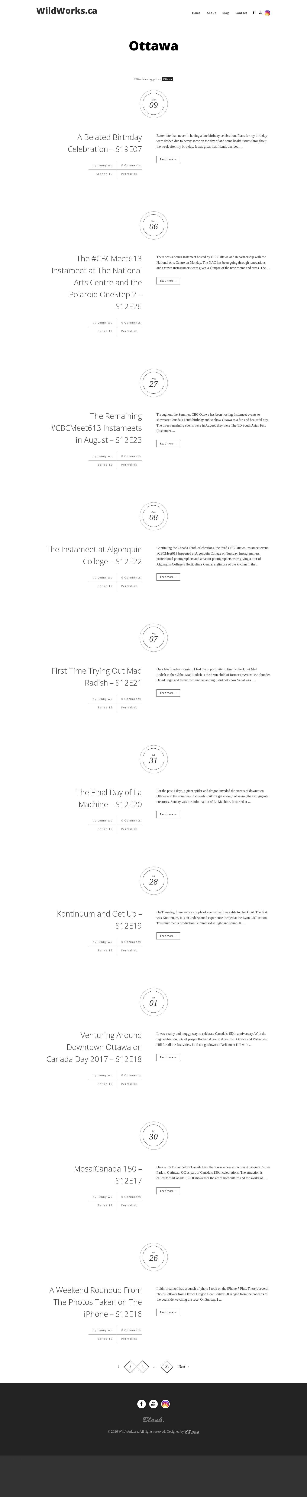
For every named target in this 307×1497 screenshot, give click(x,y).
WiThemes (192, 1467)
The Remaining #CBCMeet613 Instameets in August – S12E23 (98, 433)
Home (196, 13)
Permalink (129, 174)
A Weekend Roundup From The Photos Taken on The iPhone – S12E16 (95, 1337)
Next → (183, 1402)
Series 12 (105, 331)
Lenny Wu (105, 165)
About (211, 13)
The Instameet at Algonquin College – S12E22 (104, 573)
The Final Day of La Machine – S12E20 (106, 822)
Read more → (168, 159)
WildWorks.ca (66, 10)
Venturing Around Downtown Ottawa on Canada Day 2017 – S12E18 (100, 1076)
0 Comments (131, 165)
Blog (225, 13)
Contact (241, 13)
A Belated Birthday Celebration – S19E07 (101, 143)
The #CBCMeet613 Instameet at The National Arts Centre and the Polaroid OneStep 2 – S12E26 (94, 282)
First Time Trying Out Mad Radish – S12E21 (100, 700)
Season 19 (104, 174)
